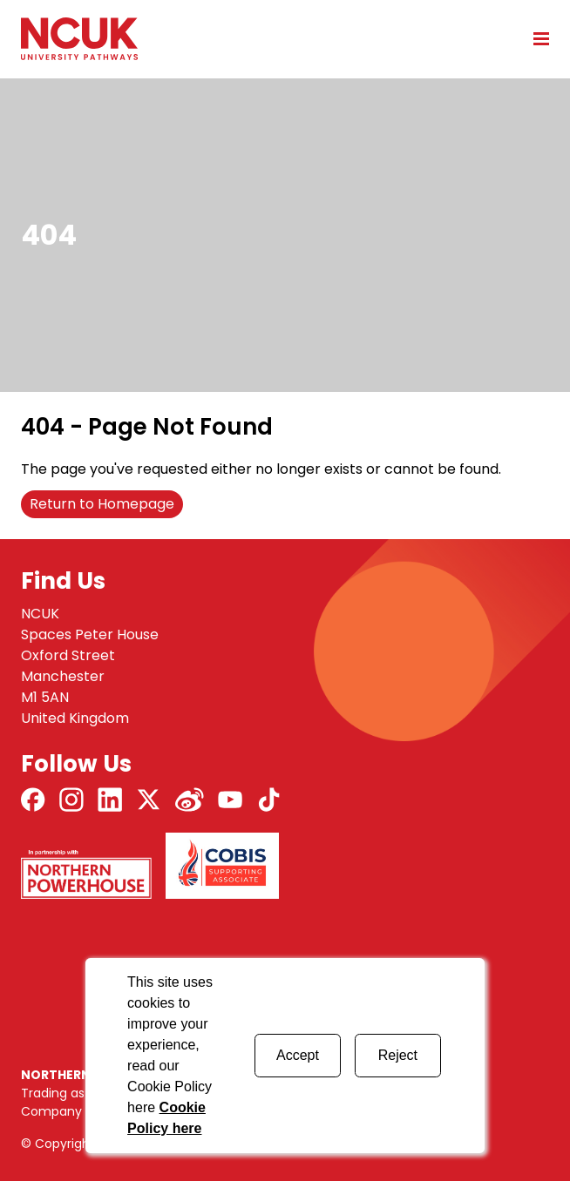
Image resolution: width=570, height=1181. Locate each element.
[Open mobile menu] (535, 38)
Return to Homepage (102, 504)
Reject (397, 1055)
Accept (297, 1055)
